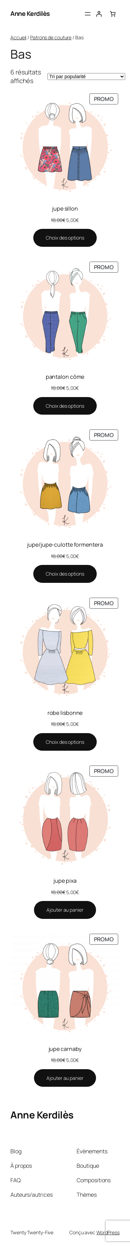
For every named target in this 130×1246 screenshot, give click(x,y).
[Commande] (86, 76)
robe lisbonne (65, 713)
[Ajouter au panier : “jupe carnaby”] (65, 1078)
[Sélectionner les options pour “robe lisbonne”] (64, 742)
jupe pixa (64, 880)
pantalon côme (65, 377)
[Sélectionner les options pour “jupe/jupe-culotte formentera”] (64, 574)
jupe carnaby (65, 1049)
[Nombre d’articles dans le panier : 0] (113, 14)
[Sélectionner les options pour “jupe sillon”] (64, 238)
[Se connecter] (99, 14)
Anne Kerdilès (30, 13)
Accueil (18, 37)
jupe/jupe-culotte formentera (65, 544)
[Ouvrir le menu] (88, 14)
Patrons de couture (50, 37)
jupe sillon (65, 208)
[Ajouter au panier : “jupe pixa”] (65, 910)
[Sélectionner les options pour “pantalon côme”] (64, 406)
